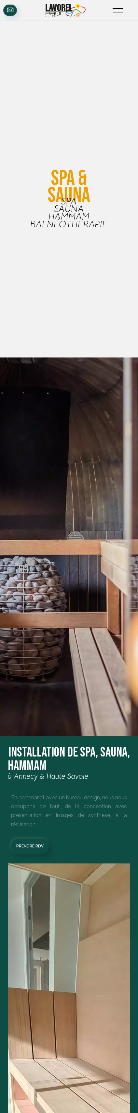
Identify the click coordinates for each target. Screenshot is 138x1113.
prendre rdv (30, 846)
